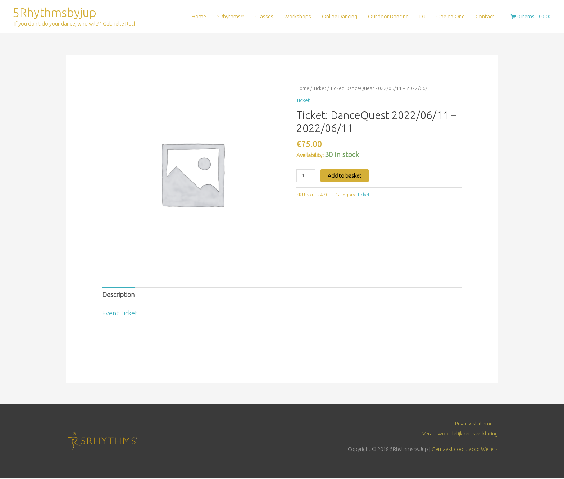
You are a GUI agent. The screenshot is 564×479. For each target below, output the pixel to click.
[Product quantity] (306, 176)
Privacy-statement (476, 424)
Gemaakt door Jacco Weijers (464, 450)
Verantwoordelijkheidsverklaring (460, 435)
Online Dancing (339, 17)
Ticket (320, 89)
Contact (485, 17)
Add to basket (345, 176)
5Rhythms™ (231, 17)
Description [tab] (118, 295)
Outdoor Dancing (388, 17)
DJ (422, 17)
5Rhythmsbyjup (56, 13)
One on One (450, 17)
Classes (264, 17)
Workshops (297, 17)
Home (199, 17)
